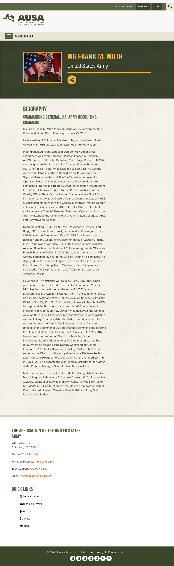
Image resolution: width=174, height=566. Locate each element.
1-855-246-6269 (44, 461)
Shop (130, 6)
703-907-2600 (38, 469)
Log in (120, 6)
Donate (142, 6)
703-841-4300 (30, 454)
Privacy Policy (115, 552)
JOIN (156, 6)
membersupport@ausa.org (36, 476)
